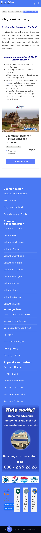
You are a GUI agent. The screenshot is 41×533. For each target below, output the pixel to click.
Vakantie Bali (10, 235)
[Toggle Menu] (38, 3)
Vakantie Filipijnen (13, 276)
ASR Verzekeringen (14, 341)
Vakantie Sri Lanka (13, 269)
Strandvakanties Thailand (17, 214)
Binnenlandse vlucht (13, 147)
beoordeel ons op (9, 508)
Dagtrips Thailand (13, 207)
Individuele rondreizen (15, 193)
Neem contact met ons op (17, 314)
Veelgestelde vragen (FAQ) (17, 328)
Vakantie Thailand (13, 228)
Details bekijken (20, 161)
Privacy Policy (11, 348)
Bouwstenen (10, 200)
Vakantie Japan (12, 283)
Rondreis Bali (11, 373)
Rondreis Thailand (13, 367)
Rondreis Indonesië (14, 380)
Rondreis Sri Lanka (13, 401)
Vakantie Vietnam (13, 249)
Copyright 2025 (12, 355)
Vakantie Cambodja (14, 256)
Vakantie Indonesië (14, 242)
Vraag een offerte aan (15, 321)
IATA (8, 83)
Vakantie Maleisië (13, 262)
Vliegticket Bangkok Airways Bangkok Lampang (18, 139)
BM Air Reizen (7, 2)
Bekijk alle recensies (10, 504)
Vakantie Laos (11, 290)
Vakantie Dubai (12, 303)
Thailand (12, 151)
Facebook (9, 334)
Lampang (12, 154)
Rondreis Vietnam (13, 387)
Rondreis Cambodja (14, 394)
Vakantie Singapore (14, 297)
